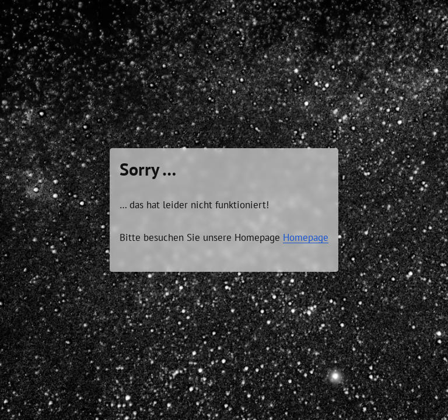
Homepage (305, 237)
